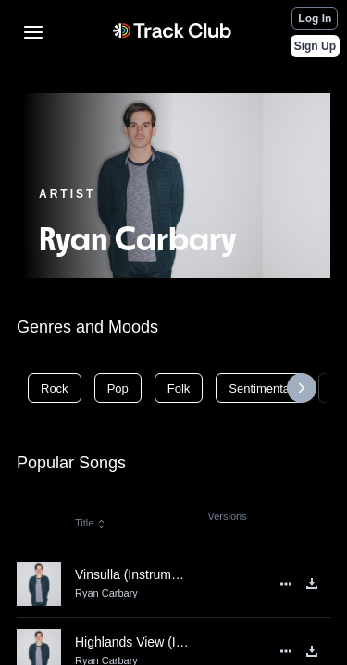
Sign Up (315, 46)
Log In (314, 18)
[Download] (312, 584)
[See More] (286, 584)
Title (90, 522)
